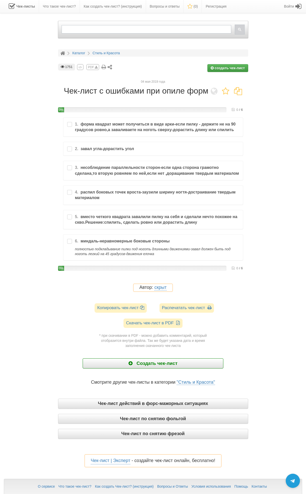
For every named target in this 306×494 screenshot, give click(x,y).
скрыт (160, 287)
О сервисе (46, 486)
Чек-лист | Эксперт (110, 460)
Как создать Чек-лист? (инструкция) (124, 486)
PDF (93, 67)
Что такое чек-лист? (74, 486)
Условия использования (211, 486)
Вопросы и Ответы (172, 486)
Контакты (259, 486)
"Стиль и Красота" (196, 382)
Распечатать (186, 307)
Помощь (241, 486)
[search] (146, 29)
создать (228, 68)
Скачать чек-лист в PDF (153, 323)
